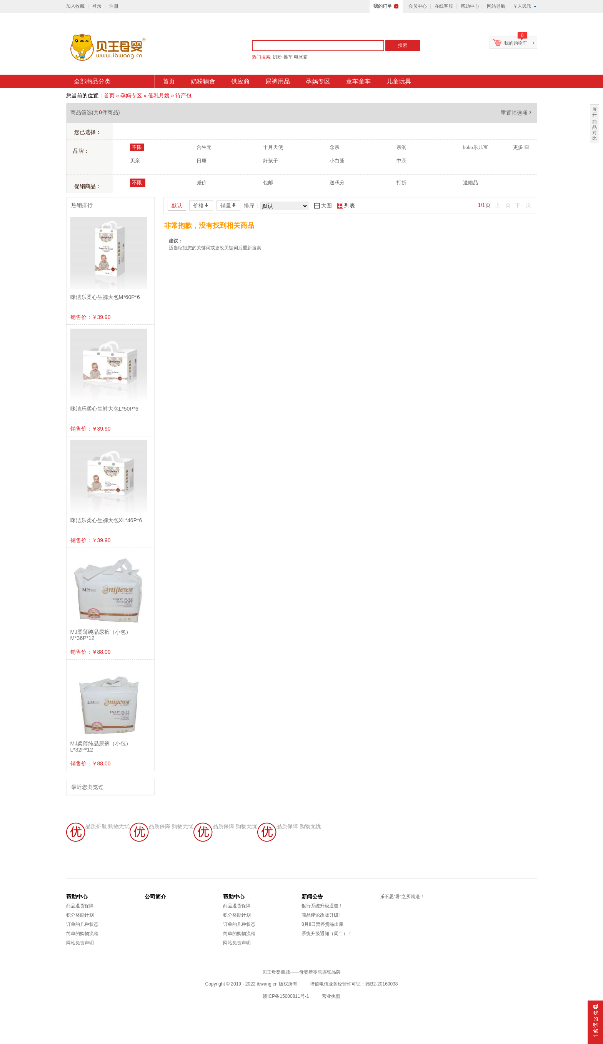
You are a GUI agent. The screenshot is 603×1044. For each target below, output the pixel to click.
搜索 (402, 45)
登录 (97, 6)
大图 (323, 205)
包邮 (268, 182)
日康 (202, 161)
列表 (346, 205)
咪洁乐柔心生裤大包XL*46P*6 (106, 520)
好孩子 (270, 161)
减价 (202, 182)
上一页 (503, 205)
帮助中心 (470, 6)
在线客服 (444, 6)
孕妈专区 (318, 81)
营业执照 (331, 996)
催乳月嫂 (159, 95)
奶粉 (277, 57)
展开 (594, 112)
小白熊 (337, 161)
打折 (401, 182)
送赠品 (470, 182)
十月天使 (273, 147)
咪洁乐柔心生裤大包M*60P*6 (105, 297)
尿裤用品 (277, 81)
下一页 (523, 205)
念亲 (335, 147)
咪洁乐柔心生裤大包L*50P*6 (104, 409)
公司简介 (155, 897)
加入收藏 (75, 6)
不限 (137, 147)
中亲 (401, 161)
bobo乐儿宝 (475, 147)
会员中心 (417, 6)
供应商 (240, 81)
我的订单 (382, 6)
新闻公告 (312, 897)
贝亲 (135, 161)
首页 (169, 81)
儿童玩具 (398, 81)
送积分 (337, 182)
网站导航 (496, 6)
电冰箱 (301, 57)
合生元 (204, 147)
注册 (113, 6)
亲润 (401, 147)
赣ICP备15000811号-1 (286, 996)
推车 (288, 57)
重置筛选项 (517, 113)
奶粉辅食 (203, 81)
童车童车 (358, 81)
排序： (252, 205)
